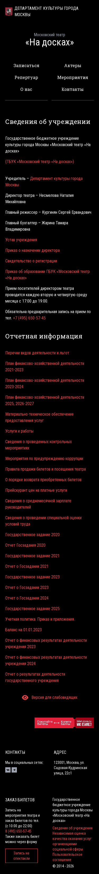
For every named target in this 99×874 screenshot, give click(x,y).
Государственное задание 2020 (32, 534)
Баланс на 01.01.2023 (23, 629)
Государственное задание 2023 (32, 576)
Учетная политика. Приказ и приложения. (40, 619)
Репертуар (26, 77)
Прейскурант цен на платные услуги (36, 490)
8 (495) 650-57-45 (18, 831)
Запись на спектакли (21, 856)
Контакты (73, 89)
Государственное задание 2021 (32, 555)
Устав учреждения (21, 239)
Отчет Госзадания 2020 (25, 545)
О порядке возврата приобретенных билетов (43, 479)
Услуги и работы (19, 431)
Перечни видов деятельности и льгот (37, 352)
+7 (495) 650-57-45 (29, 317)
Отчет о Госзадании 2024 (27, 598)
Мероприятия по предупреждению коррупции (44, 458)
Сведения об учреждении (72, 828)
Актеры (72, 65)
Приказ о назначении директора (32, 250)
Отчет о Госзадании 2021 (27, 566)
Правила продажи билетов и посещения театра (45, 469)
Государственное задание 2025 (32, 608)
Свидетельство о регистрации (31, 260)
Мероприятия (72, 77)
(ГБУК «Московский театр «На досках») (39, 161)
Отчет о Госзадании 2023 (27, 587)
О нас (26, 89)
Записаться (26, 65)
